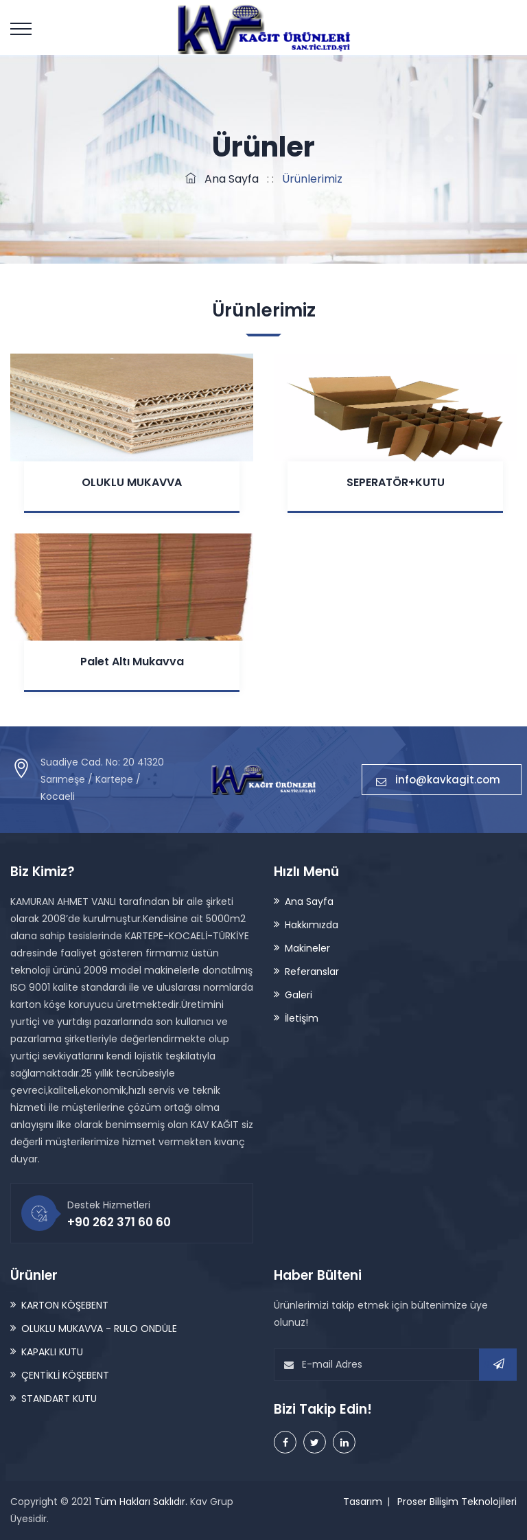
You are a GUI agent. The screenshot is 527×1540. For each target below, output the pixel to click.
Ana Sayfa (222, 179)
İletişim (301, 1018)
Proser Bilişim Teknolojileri (457, 1501)
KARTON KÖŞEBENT (64, 1305)
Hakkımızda (311, 925)
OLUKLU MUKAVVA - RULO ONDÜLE (99, 1328)
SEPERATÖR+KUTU (396, 482)
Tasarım (362, 1501)
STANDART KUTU (59, 1398)
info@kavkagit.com (441, 779)
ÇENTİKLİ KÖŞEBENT (65, 1375)
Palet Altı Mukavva (132, 661)
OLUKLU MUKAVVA (132, 482)
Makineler (307, 948)
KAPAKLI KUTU (52, 1352)
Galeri (298, 995)
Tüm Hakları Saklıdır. (140, 1501)
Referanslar (312, 971)
